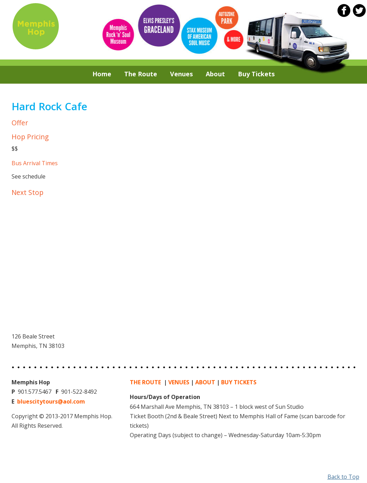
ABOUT (205, 382)
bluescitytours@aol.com (51, 401)
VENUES (178, 382)
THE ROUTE (146, 382)
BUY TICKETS (238, 382)
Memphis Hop (35, 26)
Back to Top (343, 477)
